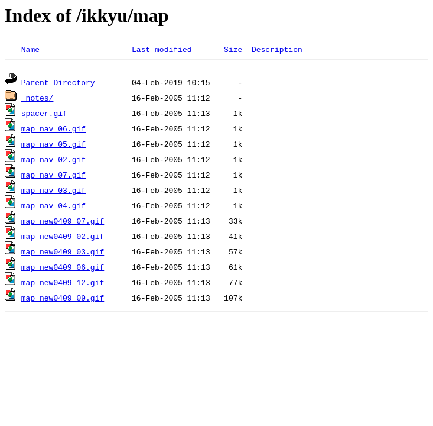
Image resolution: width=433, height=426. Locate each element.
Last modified (161, 49)
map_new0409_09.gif (62, 299)
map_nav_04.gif (53, 207)
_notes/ (37, 99)
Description (277, 49)
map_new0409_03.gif (62, 253)
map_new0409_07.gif (62, 222)
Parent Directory (58, 84)
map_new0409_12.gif (62, 284)
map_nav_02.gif (53, 161)
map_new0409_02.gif (62, 238)
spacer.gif (44, 114)
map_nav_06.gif (53, 130)
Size (233, 49)
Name (30, 49)
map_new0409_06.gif (62, 268)
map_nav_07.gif (53, 176)
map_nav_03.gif (53, 191)
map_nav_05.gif (53, 145)
